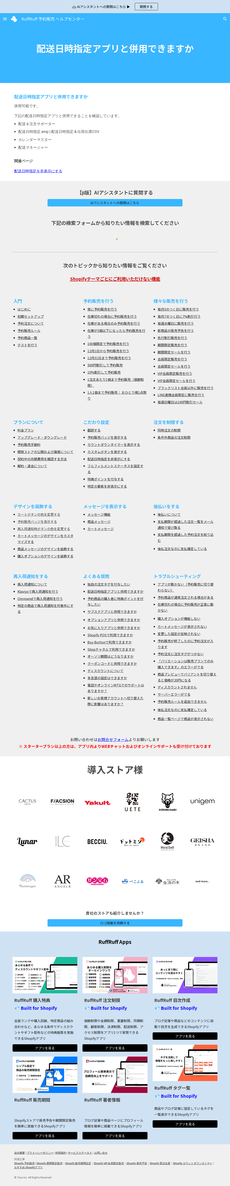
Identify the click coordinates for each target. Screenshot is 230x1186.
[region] (115, 6)
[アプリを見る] (45, 1048)
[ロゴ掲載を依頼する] (115, 923)
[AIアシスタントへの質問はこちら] (115, 202)
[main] (115, 48)
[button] (5, 18)
